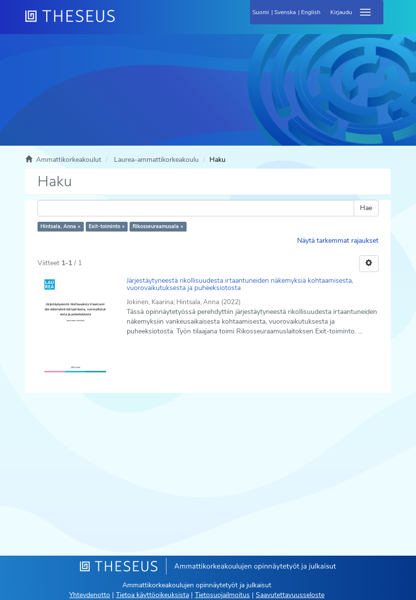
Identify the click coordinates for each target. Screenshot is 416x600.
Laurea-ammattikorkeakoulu (156, 159)
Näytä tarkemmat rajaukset (337, 240)
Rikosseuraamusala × (157, 226)
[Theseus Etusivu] (122, 22)
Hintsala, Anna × (60, 226)
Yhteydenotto (89, 595)
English (311, 12)
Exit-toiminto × (107, 226)
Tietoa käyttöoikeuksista (152, 595)
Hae (366, 208)
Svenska (285, 12)
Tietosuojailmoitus (222, 595)
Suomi (260, 12)
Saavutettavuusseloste (290, 595)
